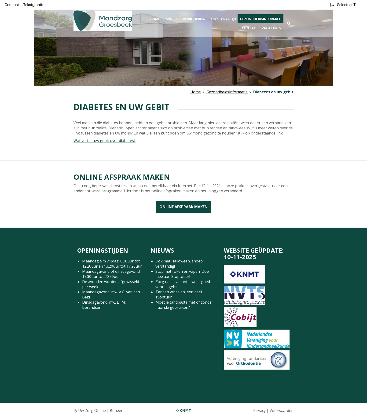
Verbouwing (194, 18)
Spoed (171, 18)
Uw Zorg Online (92, 410)
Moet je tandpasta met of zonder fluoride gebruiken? (184, 305)
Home (155, 18)
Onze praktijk (223, 18)
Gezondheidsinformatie (261, 18)
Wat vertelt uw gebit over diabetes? (104, 140)
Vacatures (271, 27)
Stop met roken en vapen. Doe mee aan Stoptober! (182, 274)
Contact (250, 27)
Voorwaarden (282, 410)
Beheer (116, 410)
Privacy (259, 410)
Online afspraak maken (183, 206)
